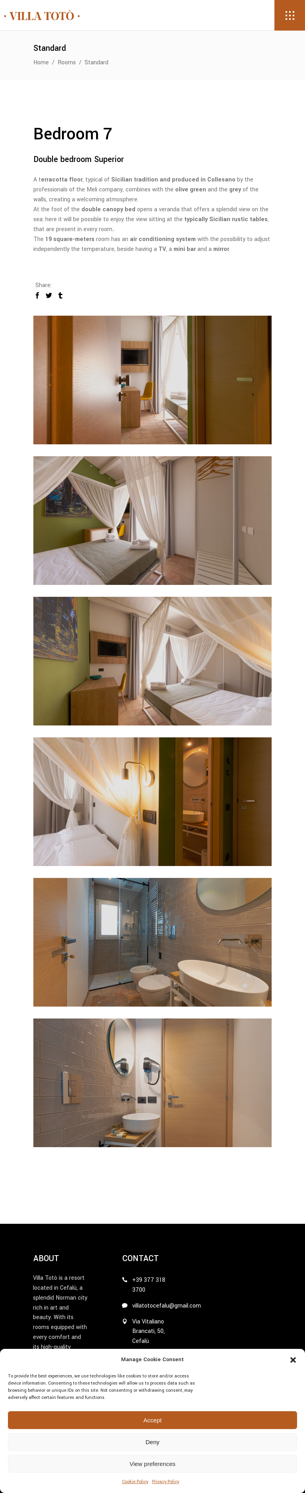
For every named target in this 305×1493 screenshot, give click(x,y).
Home (41, 62)
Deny (152, 1442)
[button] (293, 1360)
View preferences (152, 1463)
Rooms (67, 62)
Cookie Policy (135, 1482)
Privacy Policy (165, 1482)
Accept (152, 1420)
